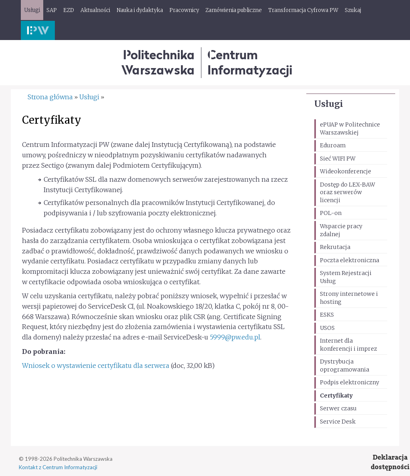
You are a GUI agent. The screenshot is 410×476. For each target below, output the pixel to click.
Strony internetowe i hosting (349, 297)
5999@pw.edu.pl (235, 337)
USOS (327, 327)
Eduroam (333, 145)
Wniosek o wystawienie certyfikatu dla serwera (95, 366)
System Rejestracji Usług (346, 277)
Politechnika (158, 62)
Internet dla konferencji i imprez (348, 344)
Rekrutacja (335, 247)
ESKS (327, 314)
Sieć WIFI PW (338, 158)
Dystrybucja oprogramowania (344, 365)
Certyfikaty (336, 395)
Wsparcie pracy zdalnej (341, 230)
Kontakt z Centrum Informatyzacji (58, 467)
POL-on (331, 213)
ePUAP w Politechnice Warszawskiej (350, 128)
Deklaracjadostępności (390, 462)
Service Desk (338, 421)
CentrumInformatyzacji (249, 62)
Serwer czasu (338, 408)
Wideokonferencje (345, 171)
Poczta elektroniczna (349, 260)
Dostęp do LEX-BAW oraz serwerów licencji (347, 192)
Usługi (328, 103)
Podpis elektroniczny (349, 382)
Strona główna (50, 97)
